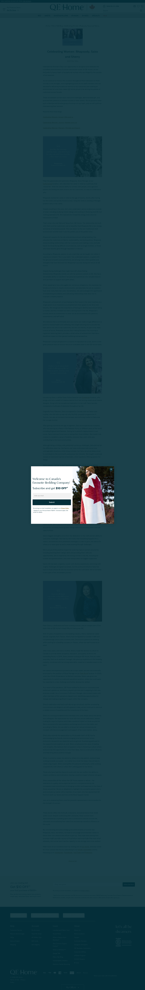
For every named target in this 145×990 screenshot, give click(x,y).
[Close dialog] (111, 469)
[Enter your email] (52, 495)
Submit (52, 502)
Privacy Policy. (65, 508)
